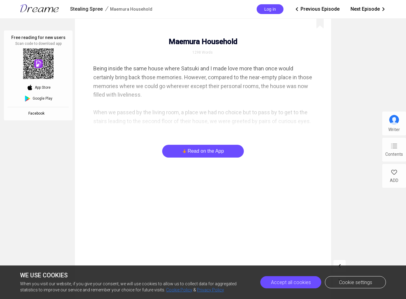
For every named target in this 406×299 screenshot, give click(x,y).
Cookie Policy (179, 289)
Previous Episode (317, 9)
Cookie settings (355, 282)
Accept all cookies (291, 282)
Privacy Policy (210, 289)
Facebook (37, 113)
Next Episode (368, 9)
